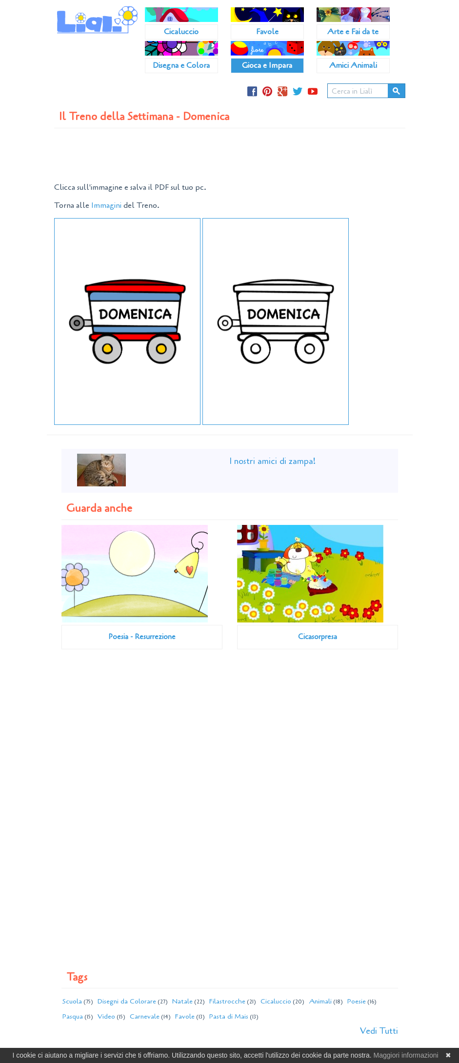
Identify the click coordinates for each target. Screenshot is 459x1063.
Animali (320, 1001)
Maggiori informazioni (406, 1055)
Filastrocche (227, 1001)
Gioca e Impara (267, 65)
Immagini (106, 205)
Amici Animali (353, 65)
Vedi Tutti (379, 1031)
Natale (182, 1001)
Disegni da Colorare (127, 1001)
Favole (267, 31)
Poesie (356, 1001)
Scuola (72, 1001)
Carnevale (145, 1016)
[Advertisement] (231, 155)
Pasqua (72, 1016)
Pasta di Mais (228, 1016)
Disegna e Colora (181, 65)
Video (106, 1016)
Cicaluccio (181, 31)
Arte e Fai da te (353, 31)
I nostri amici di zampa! (272, 461)
